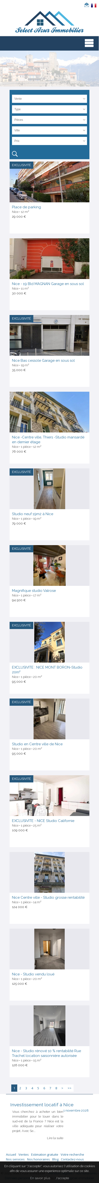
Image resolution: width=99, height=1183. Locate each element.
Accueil (11, 1154)
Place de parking (26, 207)
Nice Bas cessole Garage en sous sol (43, 360)
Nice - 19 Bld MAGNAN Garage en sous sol (48, 284)
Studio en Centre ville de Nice (37, 744)
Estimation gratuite (44, 1154)
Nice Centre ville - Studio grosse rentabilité (48, 897)
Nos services (15, 1159)
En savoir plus (40, 1178)
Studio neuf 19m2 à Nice (32, 514)
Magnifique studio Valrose (34, 591)
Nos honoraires (38, 1159)
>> (69, 1088)
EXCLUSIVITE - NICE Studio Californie (43, 821)
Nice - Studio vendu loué (33, 974)
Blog (55, 1159)
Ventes (23, 1154)
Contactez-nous (72, 1159)
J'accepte (62, 1178)
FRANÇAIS (94, 5)
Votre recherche (72, 1154)
